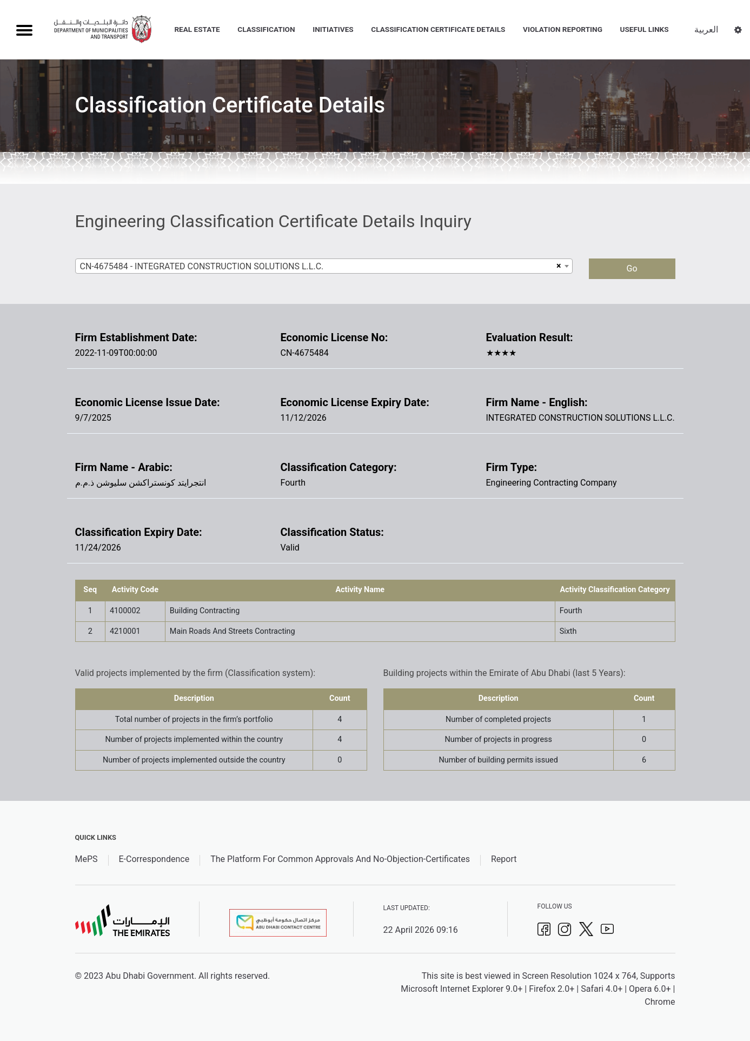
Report (504, 859)
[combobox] (324, 266)
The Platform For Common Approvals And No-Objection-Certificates (340, 859)
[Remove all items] (557, 266)
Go (631, 268)
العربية (706, 29)
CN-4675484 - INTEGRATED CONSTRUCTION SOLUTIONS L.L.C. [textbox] (202, 266)
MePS (86, 859)
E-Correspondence (154, 859)
